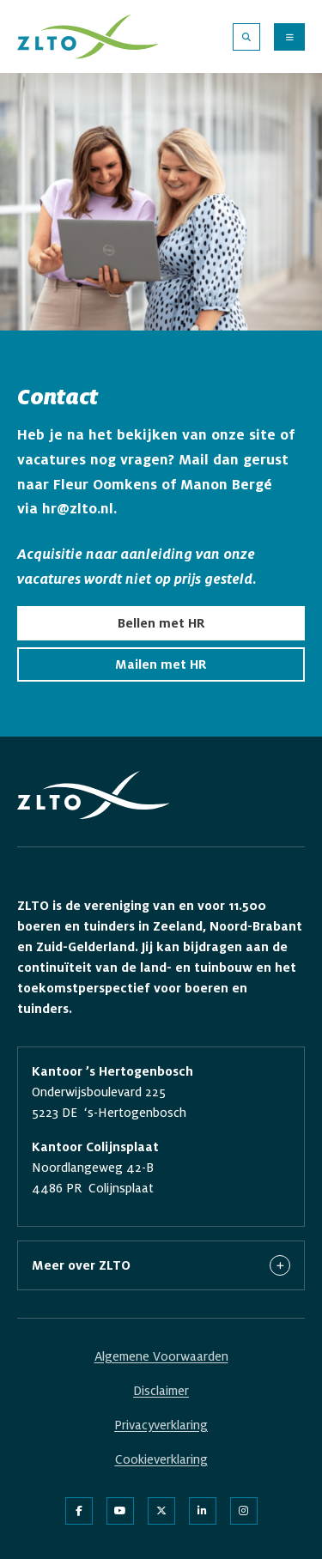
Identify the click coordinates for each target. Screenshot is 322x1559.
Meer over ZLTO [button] (161, 1265)
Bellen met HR (161, 623)
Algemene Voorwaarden (161, 1356)
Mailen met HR (161, 664)
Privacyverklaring (161, 1425)
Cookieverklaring (161, 1459)
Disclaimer (161, 1391)
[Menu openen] (289, 37)
